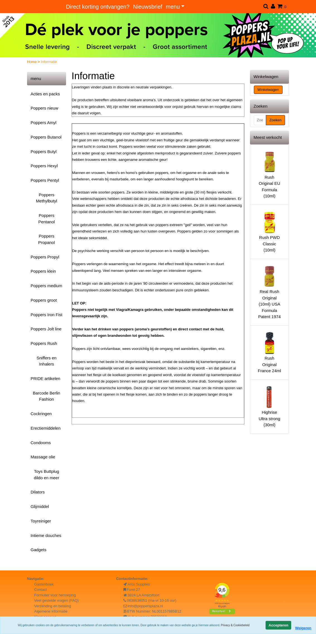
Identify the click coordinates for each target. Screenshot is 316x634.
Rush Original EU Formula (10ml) (269, 174)
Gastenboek (44, 584)
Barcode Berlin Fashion (46, 396)
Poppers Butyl (44, 151)
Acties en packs (45, 93)
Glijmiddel (40, 506)
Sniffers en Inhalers (46, 361)
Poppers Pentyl (45, 180)
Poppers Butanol (46, 137)
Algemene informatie (50, 611)
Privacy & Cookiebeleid (235, 625)
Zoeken (275, 120)
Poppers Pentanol (46, 218)
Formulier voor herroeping (55, 595)
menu (173, 7)
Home (32, 62)
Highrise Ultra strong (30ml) (269, 406)
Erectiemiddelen (46, 428)
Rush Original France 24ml (269, 352)
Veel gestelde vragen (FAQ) (56, 600)
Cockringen (41, 413)
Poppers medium (46, 285)
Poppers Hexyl (44, 165)
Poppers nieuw (44, 108)
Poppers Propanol (46, 239)
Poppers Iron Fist (46, 314)
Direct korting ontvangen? (98, 7)
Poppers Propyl (45, 257)
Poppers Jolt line (46, 328)
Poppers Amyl (44, 122)
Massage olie (43, 456)
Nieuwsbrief (147, 7)
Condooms (41, 442)
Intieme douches (46, 535)
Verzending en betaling (52, 606)
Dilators (38, 492)
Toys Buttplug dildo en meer (46, 474)
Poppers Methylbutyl (46, 198)
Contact (40, 589)
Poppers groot (44, 300)
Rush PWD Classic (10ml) (269, 231)
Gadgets (39, 549)
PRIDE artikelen (45, 378)
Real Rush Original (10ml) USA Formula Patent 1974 (269, 292)
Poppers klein (43, 271)
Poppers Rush (44, 343)
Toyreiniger (41, 521)
